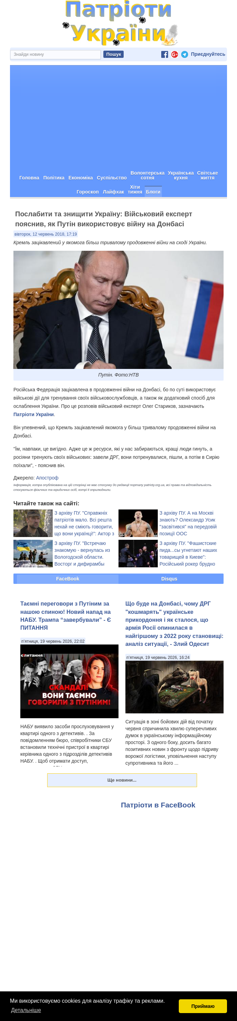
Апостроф (47, 477)
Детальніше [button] (26, 1010)
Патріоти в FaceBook (158, 804)
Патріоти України (33, 414)
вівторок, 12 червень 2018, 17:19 (45, 233)
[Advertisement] (118, 117)
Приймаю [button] (203, 1006)
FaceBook (67, 578)
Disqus (169, 578)
